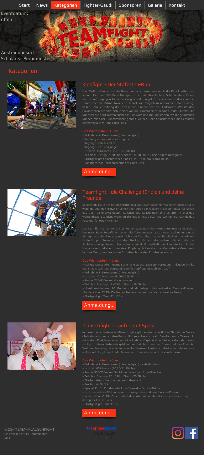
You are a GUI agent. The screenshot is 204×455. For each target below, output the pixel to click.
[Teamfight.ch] (178, 433)
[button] (99, 172)
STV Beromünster (35, 433)
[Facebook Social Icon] (191, 433)
